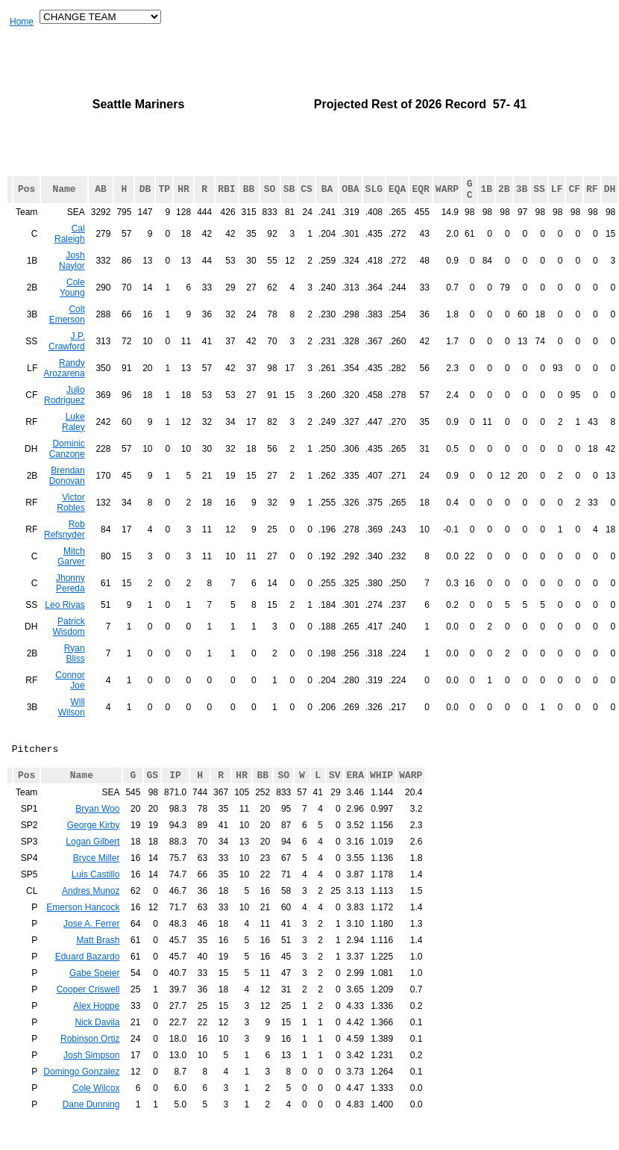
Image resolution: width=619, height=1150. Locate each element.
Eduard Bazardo (87, 983)
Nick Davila (97, 1049)
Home (22, 21)
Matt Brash (97, 967)
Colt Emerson (67, 330)
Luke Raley (73, 437)
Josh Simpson (91, 1082)
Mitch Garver (71, 572)
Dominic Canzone (67, 464)
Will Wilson (71, 722)
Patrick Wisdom (68, 642)
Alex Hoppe (96, 1033)
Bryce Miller (96, 885)
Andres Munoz (90, 918)
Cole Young (72, 303)
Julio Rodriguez (64, 410)
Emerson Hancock (82, 934)
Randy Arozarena (63, 383)
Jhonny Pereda (70, 598)
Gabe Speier (94, 1000)
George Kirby (93, 852)
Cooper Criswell (88, 1016)
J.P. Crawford (66, 356)
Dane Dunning (91, 1131)
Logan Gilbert (92, 868)
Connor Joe (69, 696)
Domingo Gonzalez (81, 1098)
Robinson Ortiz (89, 1065)
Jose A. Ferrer (91, 950)
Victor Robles (70, 518)
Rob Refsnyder (64, 545)
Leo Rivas (64, 620)
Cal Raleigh (69, 249)
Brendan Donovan (67, 491)
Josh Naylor (72, 276)
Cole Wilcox (95, 1115)
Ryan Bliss (74, 669)
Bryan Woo (97, 835)
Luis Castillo (96, 901)
